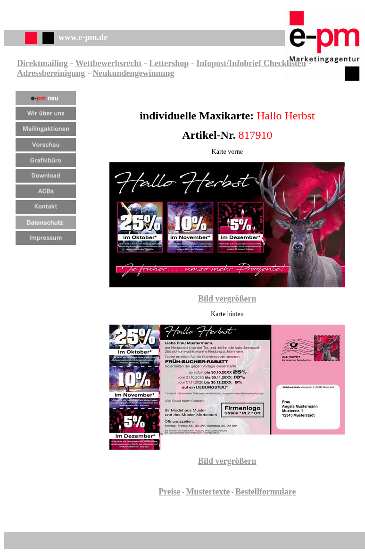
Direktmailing (42, 63)
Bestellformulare (265, 491)
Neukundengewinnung (133, 73)
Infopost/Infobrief (228, 63)
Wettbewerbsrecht (108, 63)
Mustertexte (208, 491)
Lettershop (169, 63)
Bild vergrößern (227, 298)
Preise (169, 491)
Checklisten (283, 63)
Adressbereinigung (51, 73)
